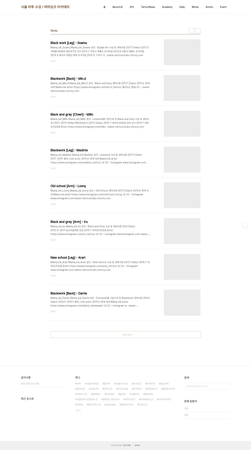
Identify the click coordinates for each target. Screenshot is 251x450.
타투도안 (143, 404)
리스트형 (197, 30)
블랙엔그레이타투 (111, 399)
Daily (182, 7)
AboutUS (117, 7)
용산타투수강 (94, 404)
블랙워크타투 (168, 389)
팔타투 (123, 394)
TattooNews (148, 7)
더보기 (78, 410)
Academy (167, 7)
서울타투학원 (92, 383)
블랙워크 (96, 394)
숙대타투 (94, 389)
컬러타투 (81, 389)
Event (223, 7)
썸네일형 (191, 30)
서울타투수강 (121, 383)
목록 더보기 (127, 335)
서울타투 (135, 394)
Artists (209, 7)
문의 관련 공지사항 (30, 383)
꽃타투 (107, 383)
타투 (79, 383)
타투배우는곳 (146, 399)
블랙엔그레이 (127, 404)
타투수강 (108, 389)
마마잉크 (137, 383)
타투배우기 (152, 389)
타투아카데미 (164, 399)
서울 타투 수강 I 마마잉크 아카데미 (45, 7)
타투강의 (137, 389)
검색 (226, 386)
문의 (132, 7)
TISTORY (126, 445)
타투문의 (151, 383)
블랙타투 (149, 394)
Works (195, 7)
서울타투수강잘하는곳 (87, 399)
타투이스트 (82, 394)
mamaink (111, 404)
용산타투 (164, 383)
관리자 (137, 445)
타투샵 (80, 404)
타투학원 (110, 394)
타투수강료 (122, 389)
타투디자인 (130, 399)
